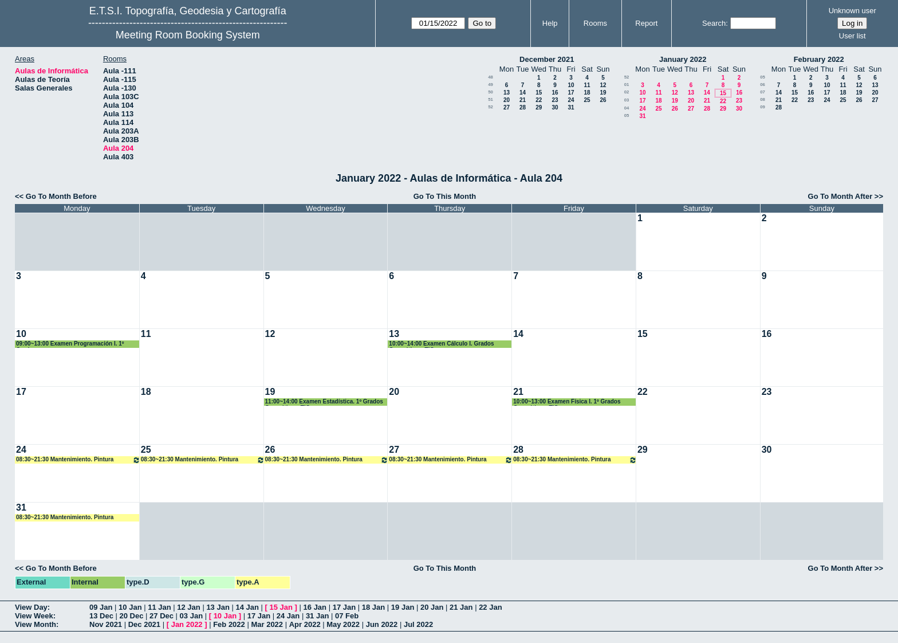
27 (506, 107)
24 (571, 100)
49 (490, 84)
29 (538, 107)
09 (762, 106)
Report (646, 23)
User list (852, 36)
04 (626, 108)
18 (587, 92)
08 (762, 99)
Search (714, 23)
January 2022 (682, 59)
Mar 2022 (267, 624)
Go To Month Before (61, 196)
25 (587, 100)
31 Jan (317, 615)
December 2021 (546, 59)
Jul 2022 (418, 624)
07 (762, 92)
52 (490, 106)
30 (555, 107)
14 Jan (246, 607)
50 (490, 92)
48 (490, 77)
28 (522, 107)
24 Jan (288, 615)
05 (626, 115)
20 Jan (431, 607)
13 (506, 92)
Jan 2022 (187, 624)
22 (538, 100)
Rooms (595, 23)
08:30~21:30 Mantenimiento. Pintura (78, 460)
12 (603, 85)
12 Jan (188, 607)
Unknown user (852, 10)
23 (555, 100)
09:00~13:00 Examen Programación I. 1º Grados (70, 344)
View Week (34, 615)
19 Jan (402, 607)
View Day (31, 607)
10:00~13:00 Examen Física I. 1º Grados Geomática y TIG (566, 402)
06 (762, 84)
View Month (35, 624)
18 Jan (373, 607)
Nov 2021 (105, 624)
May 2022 (343, 624)
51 (490, 99)
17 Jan (344, 607)
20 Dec (132, 615)
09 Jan (100, 607)
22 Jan (490, 607)
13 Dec (101, 615)
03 (626, 100)
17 (571, 92)
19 (603, 92)
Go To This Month (444, 196)
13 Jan (217, 607)
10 (571, 85)
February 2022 (819, 59)
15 (538, 92)
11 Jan (159, 607)
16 (555, 92)
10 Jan (130, 607)
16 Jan (315, 607)
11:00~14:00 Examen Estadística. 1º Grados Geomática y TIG (324, 402)
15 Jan (281, 607)
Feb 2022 (229, 624)
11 (587, 85)
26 (603, 100)
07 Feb (347, 615)
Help (550, 23)
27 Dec (161, 615)
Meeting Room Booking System (188, 35)
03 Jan (191, 615)
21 (522, 100)
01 (626, 84)
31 (571, 107)
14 (522, 92)
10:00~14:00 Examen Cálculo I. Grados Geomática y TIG (441, 344)
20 (506, 100)
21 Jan (461, 607)
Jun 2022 (382, 624)
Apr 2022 (305, 624)
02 (626, 92)
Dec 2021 (144, 624)
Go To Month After (840, 196)
